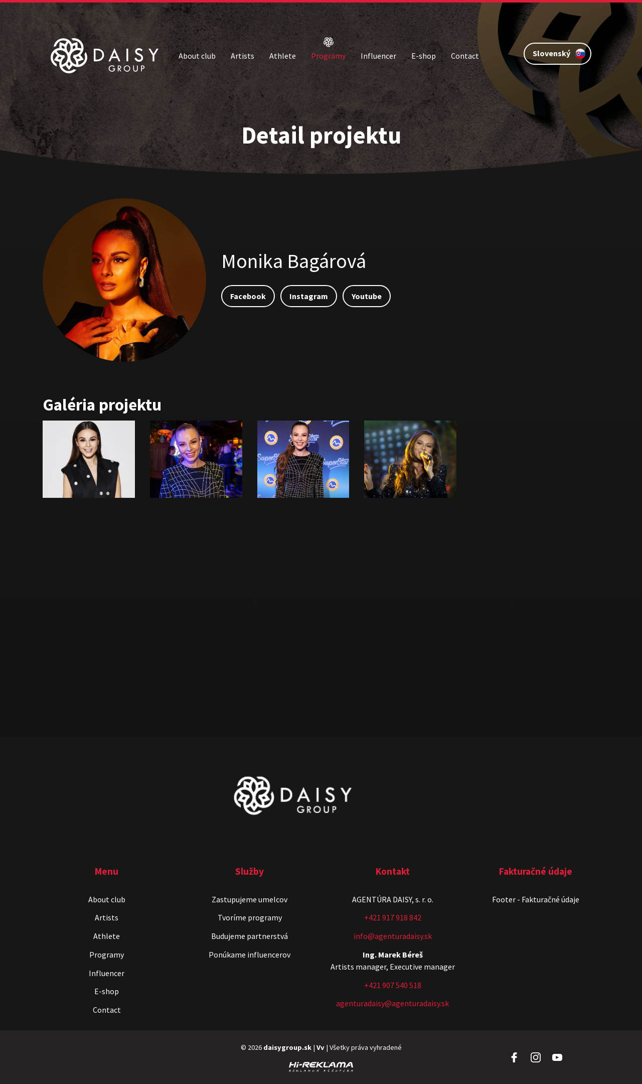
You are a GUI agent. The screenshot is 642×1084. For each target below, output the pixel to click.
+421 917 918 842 (392, 917)
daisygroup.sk (287, 1047)
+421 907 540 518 (392, 985)
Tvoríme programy (250, 917)
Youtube (367, 296)
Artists (242, 56)
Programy (328, 56)
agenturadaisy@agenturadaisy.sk (392, 1003)
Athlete (282, 56)
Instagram (308, 296)
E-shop (423, 56)
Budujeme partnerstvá (249, 936)
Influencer (378, 56)
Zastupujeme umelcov (249, 899)
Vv (320, 1047)
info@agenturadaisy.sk (393, 936)
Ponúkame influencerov (249, 955)
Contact (465, 56)
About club (197, 56)
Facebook (248, 296)
